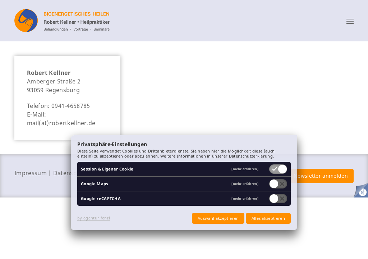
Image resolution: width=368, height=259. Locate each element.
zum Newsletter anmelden (314, 175)
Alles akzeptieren (268, 218)
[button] (350, 21)
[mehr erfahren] (244, 169)
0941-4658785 (70, 106)
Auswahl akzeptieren (218, 218)
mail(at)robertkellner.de (61, 123)
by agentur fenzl (93, 218)
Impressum (30, 173)
